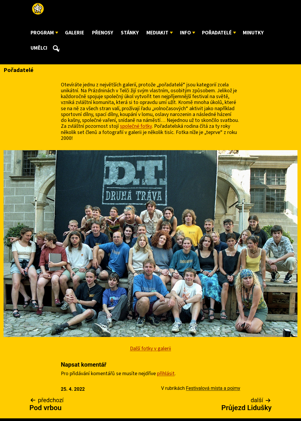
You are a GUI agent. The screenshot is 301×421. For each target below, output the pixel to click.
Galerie (74, 32)
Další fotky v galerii (150, 348)
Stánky (130, 32)
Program (42, 32)
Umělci (39, 48)
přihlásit (166, 373)
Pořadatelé (217, 32)
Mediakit (157, 32)
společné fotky (136, 126)
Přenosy (102, 32)
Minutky (253, 32)
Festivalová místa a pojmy (213, 388)
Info (185, 32)
